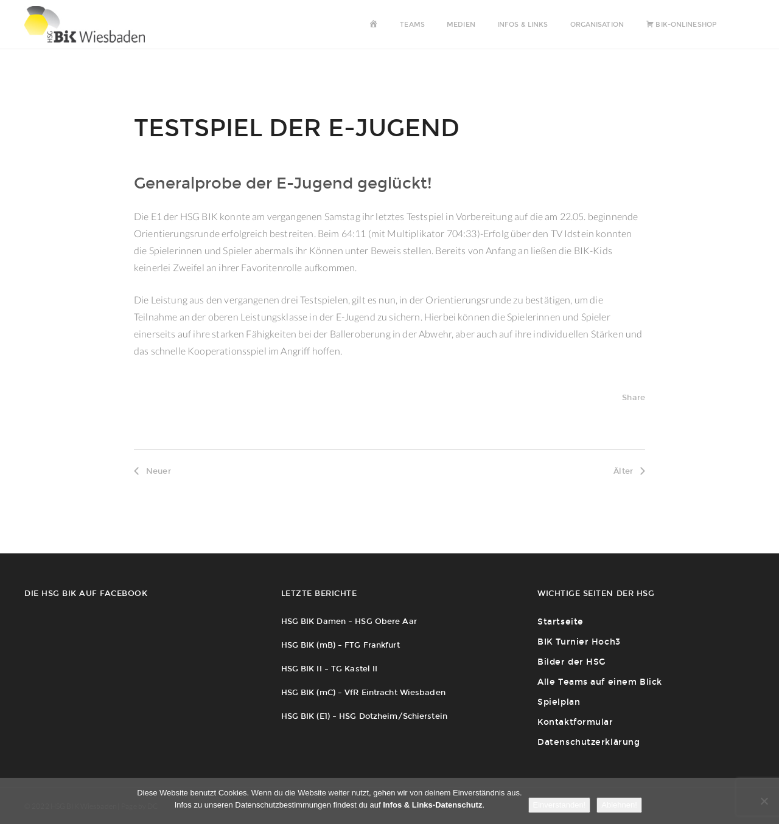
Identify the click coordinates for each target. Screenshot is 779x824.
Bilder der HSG (571, 662)
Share (633, 397)
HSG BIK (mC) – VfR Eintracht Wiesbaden (363, 692)
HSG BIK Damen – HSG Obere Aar (349, 621)
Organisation (597, 25)
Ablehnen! (619, 804)
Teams (412, 25)
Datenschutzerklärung (588, 742)
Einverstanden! (559, 804)
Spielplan (558, 702)
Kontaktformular (575, 722)
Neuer (152, 471)
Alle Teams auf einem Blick (599, 682)
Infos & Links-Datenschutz (432, 804)
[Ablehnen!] (764, 801)
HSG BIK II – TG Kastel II (329, 668)
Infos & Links (522, 25)
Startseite (560, 622)
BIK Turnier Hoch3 (579, 642)
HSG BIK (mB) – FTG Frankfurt (340, 644)
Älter (629, 471)
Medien (461, 25)
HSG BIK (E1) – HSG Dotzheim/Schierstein (364, 716)
